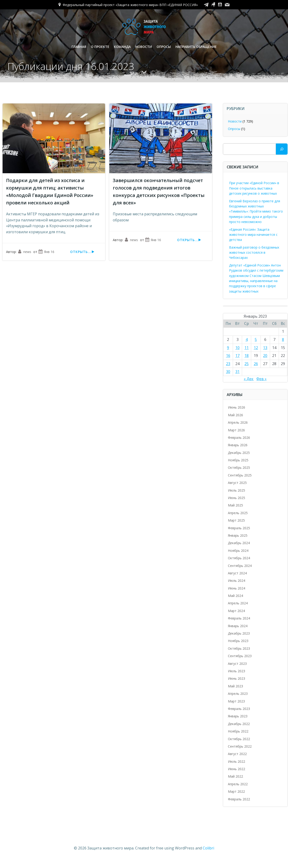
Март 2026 (236, 430)
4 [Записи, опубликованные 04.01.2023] (247, 339)
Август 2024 (237, 573)
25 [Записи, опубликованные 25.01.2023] (246, 363)
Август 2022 (237, 754)
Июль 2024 (236, 580)
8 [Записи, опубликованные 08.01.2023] (283, 339)
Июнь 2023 (236, 678)
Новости (143, 46)
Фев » (261, 378)
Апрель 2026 (238, 422)
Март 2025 (236, 520)
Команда (122, 46)
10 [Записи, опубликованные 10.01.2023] (237, 347)
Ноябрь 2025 (238, 460)
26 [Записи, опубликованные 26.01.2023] (256, 363)
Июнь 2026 (236, 407)
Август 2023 (237, 663)
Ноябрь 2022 (238, 731)
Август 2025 (237, 482)
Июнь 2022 (236, 769)
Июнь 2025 (236, 498)
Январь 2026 (237, 445)
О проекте (100, 46)
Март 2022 (236, 791)
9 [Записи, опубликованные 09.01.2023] (228, 347)
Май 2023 (235, 686)
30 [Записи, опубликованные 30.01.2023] (228, 371)
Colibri (208, 848)
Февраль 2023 (239, 708)
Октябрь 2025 (239, 467)
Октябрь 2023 (239, 648)
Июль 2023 (236, 671)
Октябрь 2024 (239, 558)
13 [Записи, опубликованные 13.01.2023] (265, 347)
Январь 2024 (237, 626)
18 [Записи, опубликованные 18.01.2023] (246, 355)
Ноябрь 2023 (238, 641)
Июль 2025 (236, 490)
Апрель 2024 (238, 603)
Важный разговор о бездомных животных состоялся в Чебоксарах (254, 252)
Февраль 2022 (239, 799)
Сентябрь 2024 (240, 565)
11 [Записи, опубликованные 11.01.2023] (246, 347)
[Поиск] (282, 149)
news (24, 252)
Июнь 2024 (236, 588)
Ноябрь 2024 (238, 550)
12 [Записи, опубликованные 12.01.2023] (256, 347)
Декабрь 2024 (239, 543)
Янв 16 (46, 252)
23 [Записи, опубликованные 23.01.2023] (228, 363)
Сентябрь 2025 (240, 475)
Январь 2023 (237, 716)
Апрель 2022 (238, 784)
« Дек (249, 378)
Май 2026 (235, 415)
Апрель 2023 (238, 693)
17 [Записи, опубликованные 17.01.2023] (237, 355)
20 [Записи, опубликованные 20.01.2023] (265, 355)
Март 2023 (236, 701)
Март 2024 (236, 611)
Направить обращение (196, 46)
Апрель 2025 (238, 513)
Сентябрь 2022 (240, 746)
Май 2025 (235, 505)
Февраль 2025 (239, 528)
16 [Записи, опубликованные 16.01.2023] (228, 355)
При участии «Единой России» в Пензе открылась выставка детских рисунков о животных (254, 188)
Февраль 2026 (239, 437)
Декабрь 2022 (239, 724)
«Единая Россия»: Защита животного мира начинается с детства (253, 234)
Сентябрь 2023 (240, 656)
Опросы (164, 46)
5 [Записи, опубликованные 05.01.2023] (256, 339)
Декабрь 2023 (239, 633)
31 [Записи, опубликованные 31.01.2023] (237, 371)
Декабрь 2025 (239, 452)
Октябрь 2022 (239, 739)
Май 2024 (235, 595)
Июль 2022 (236, 761)
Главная (79, 46)
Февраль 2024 (239, 618)
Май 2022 (235, 776)
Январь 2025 (237, 535)
